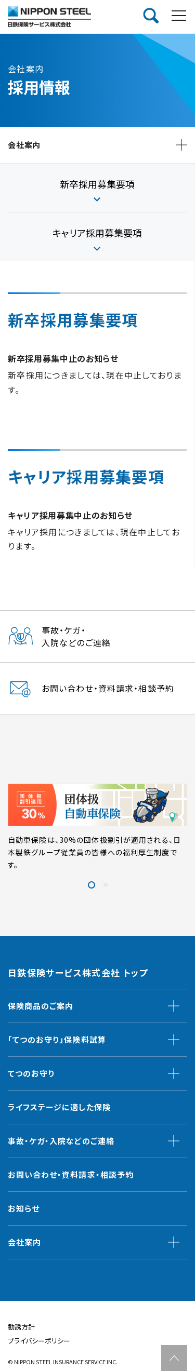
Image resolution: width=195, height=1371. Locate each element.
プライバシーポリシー (39, 1341)
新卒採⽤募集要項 (97, 184)
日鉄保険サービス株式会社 (49, 17)
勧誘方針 (21, 1327)
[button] (91, 885)
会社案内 (24, 1241)
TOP (174, 1358)
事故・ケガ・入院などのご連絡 (61, 1140)
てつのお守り (31, 1073)
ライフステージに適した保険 (59, 1106)
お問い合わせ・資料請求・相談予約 (71, 1174)
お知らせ (24, 1208)
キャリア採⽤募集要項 (97, 232)
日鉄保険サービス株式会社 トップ (78, 972)
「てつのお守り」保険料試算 (57, 1039)
